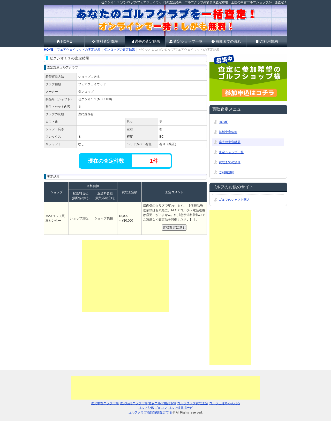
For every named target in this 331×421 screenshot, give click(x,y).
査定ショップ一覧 (185, 41)
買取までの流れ (226, 41)
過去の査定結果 (145, 41)
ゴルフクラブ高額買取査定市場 (150, 412)
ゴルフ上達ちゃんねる (224, 403)
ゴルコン (161, 408)
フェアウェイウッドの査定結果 (78, 49)
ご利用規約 (266, 41)
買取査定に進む (174, 227)
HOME (64, 41)
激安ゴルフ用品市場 (162, 403)
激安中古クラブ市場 (105, 403)
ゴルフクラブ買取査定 (192, 403)
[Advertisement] (125, 276)
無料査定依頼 (105, 41)
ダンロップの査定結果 (119, 49)
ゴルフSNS (146, 408)
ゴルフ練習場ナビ (180, 408)
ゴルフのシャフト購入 (234, 199)
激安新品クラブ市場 (134, 403)
